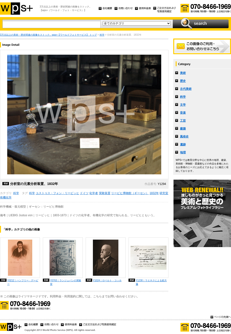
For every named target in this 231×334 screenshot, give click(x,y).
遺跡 (183, 144)
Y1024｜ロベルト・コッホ (107, 280)
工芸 (183, 120)
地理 (183, 152)
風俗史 (184, 136)
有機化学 (6, 197)
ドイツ (84, 193)
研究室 (164, 193)
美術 (183, 73)
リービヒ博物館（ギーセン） (130, 193)
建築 (183, 128)
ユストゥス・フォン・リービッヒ (57, 193)
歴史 (183, 81)
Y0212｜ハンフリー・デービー (22, 282)
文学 (183, 104)
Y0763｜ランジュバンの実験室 (65, 282)
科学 (102, 34)
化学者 (93, 193)
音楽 (183, 112)
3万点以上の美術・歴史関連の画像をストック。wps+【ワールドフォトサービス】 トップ (48, 34)
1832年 (154, 193)
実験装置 (104, 193)
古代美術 (186, 89)
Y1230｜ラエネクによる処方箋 (151, 282)
